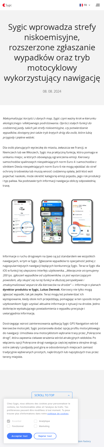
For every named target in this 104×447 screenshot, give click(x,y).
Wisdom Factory (82, 441)
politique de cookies (57, 413)
